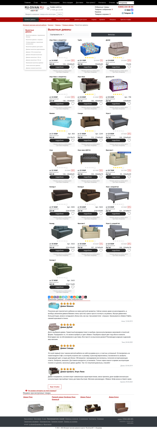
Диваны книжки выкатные (33, 68)
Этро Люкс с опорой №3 (57, 40)
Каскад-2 (81, 187)
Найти (60, 14)
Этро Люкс (81, 77)
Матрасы (113, 20)
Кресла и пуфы (127, 20)
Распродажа (54, 3)
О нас (36, 3)
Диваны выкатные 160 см (33, 60)
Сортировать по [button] (56, 35)
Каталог (44, 3)
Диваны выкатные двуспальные (35, 49)
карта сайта (130, 423)
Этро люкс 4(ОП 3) (84, 150)
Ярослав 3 (109, 150)
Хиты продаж (68, 3)
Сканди (80, 113)
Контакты (102, 3)
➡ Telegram (127, 13)
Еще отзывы (54, 387)
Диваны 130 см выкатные (33, 52)
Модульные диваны (63, 20)
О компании (83, 419)
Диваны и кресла (71, 419)
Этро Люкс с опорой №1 (57, 77)
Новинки (100, 419)
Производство (45, 422)
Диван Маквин (67, 306)
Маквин (52, 113)
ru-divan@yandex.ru (36, 424)
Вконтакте (47, 424)
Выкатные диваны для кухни (34, 46)
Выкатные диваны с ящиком (34, 39)
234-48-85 (125, 7)
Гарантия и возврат (31, 422)
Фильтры (111, 35)
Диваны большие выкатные (34, 54)
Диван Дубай (66, 327)
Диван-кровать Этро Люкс (72, 372)
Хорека (94, 19)
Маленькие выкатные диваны (34, 62)
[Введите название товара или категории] (40, 14)
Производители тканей (55, 419)
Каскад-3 (52, 187)
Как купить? (90, 3)
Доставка (79, 3)
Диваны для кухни (81, 20)
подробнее (59, 67)
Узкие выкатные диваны (33, 65)
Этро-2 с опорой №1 (113, 223)
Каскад (51, 223)
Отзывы (112, 3)
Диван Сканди (66, 348)
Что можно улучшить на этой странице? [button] (42, 391)
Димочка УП (110, 77)
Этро (51, 150)
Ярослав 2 (81, 223)
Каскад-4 (52, 260)
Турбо (80, 40)
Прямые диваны (30, 20)
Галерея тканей (57, 422)
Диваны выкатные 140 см (33, 57)
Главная (28, 3)
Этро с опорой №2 (112, 187)
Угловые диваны (46, 20)
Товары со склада (70, 422)
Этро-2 (108, 113)
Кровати (103, 20)
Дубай (108, 40)
